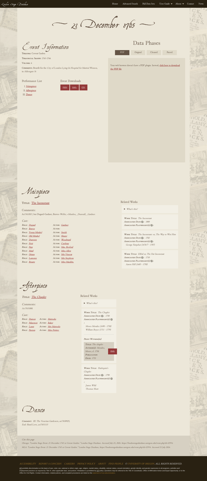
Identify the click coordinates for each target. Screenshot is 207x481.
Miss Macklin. (67, 262)
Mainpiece (31, 86)
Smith (64, 232)
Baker (50, 323)
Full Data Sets (148, 4)
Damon (32, 319)
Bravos (32, 229)
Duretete (33, 240)
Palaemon (33, 323)
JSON (65, 88)
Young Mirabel (35, 232)
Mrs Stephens (67, 258)
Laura (31, 327)
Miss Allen (66, 251)
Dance (29, 94)
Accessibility (27, 464)
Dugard (32, 225)
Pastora (32, 330)
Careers (69, 464)
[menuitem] (115, 4)
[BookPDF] (146, 113)
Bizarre (32, 262)
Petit (31, 243)
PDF (122, 52)
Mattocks (52, 319)
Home (115, 4)
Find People (115, 464)
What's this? (132, 209)
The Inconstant (40, 203)
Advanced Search (130, 4)
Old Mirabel (34, 236)
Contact (190, 4)
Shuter (64, 236)
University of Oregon (140, 464)
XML (74, 88)
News (201, 4)
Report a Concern (50, 464)
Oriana (31, 254)
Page (31, 247)
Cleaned (154, 52)
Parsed (169, 52)
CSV (83, 88)
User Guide (164, 4)
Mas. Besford (67, 247)
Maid (31, 251)
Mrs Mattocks (54, 327)
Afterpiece (31, 90)
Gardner (64, 225)
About (178, 4)
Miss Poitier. (53, 330)
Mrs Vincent (66, 254)
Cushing (65, 243)
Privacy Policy (86, 464)
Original (138, 52)
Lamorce (33, 258)
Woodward (66, 240)
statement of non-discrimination (104, 473)
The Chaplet (38, 297)
